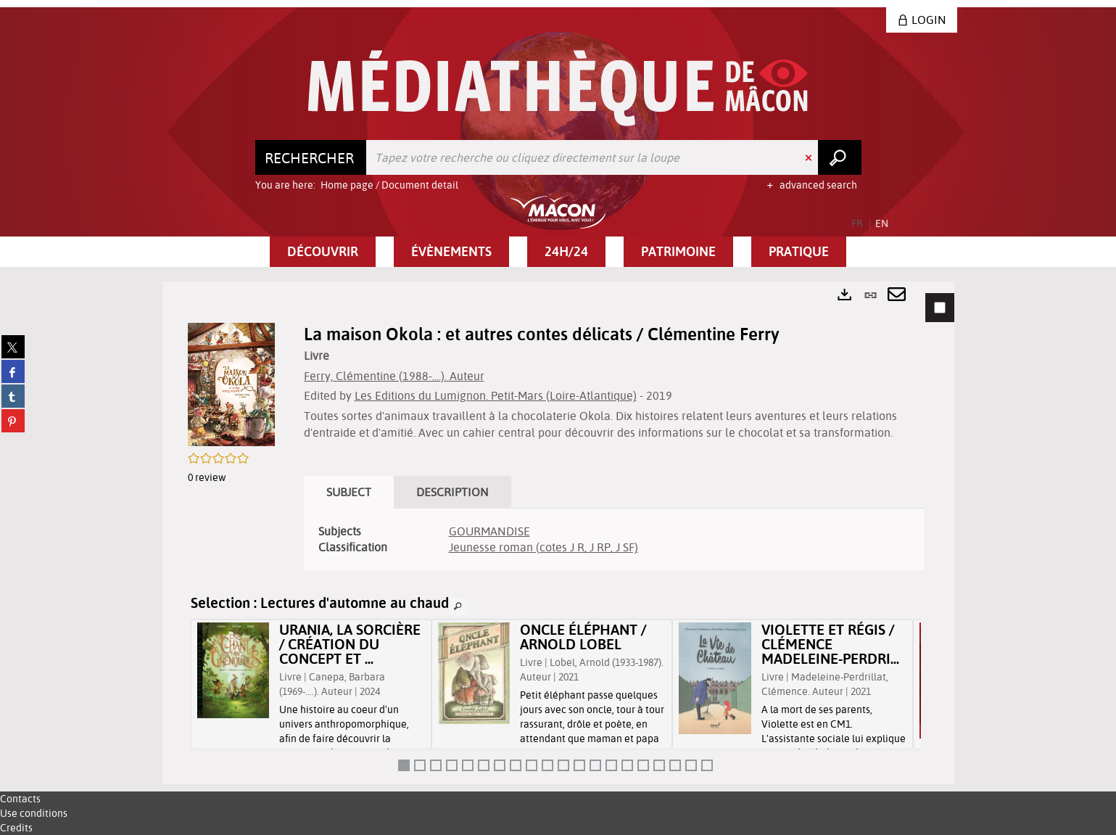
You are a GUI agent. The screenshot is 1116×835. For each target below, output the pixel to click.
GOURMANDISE (489, 531)
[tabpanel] (558, 532)
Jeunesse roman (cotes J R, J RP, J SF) (543, 547)
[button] (323, 251)
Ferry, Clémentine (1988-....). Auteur (394, 376)
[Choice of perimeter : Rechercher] (311, 157)
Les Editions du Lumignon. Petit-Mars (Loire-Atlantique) (496, 395)
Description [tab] (452, 492)
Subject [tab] (348, 492)
